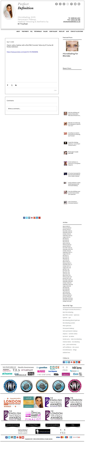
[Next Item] (79, 46)
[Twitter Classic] (9, 437)
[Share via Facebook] (7, 85)
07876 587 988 (75, 20)
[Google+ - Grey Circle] (67, 4)
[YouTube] (75, 4)
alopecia (65, 333)
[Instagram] (60, 4)
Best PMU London (68, 315)
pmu (64, 344)
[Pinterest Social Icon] (32, 218)
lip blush (65, 336)
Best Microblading (68, 312)
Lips (69, 317)
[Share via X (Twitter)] (12, 85)
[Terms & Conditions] (52, 425)
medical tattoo (67, 342)
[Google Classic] (20, 437)
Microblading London (69, 323)
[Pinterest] (71, 4)
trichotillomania (67, 350)
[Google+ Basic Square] (34, 218)
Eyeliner (65, 317)
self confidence (67, 347)
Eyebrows (76, 315)
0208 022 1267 (75, 18)
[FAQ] (73, 425)
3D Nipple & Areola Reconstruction (72, 309)
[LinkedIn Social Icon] (37, 218)
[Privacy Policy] (33, 425)
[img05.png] (12, 437)
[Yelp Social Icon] (39, 218)
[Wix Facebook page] (6, 437)
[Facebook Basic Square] (24, 218)
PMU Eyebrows (67, 325)
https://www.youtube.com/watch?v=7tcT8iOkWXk (22, 52)
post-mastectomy (71, 344)
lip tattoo (71, 336)
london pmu (66, 339)
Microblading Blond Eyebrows (71, 320)
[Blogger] (79, 4)
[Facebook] (56, 4)
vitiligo (75, 350)
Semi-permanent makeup (70, 331)
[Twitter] (64, 4)
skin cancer (75, 347)
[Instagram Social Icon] (29, 218)
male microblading (76, 339)
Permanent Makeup (68, 328)
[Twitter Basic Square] (27, 218)
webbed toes (66, 352)
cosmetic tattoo (73, 333)
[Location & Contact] (12, 425)
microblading (76, 342)
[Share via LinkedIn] (16, 85)
